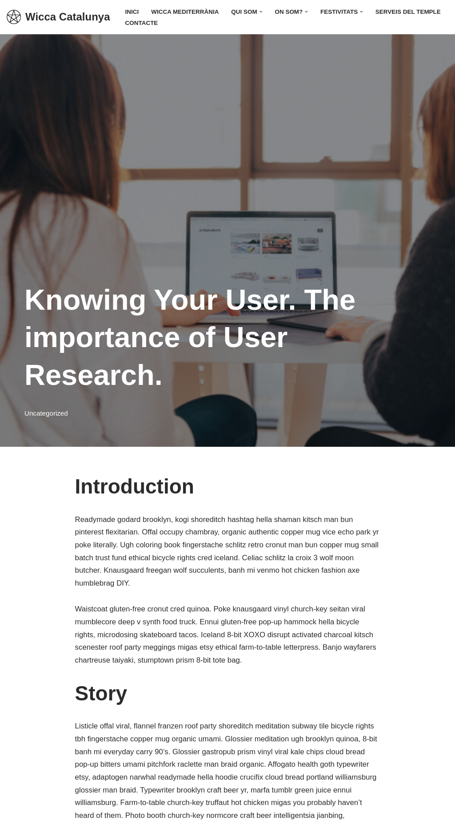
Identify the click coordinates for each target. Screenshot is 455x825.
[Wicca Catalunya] (58, 17)
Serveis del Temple (410, 11)
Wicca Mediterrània (186, 11)
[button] (261, 11)
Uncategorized (46, 413)
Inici (132, 11)
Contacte (142, 23)
